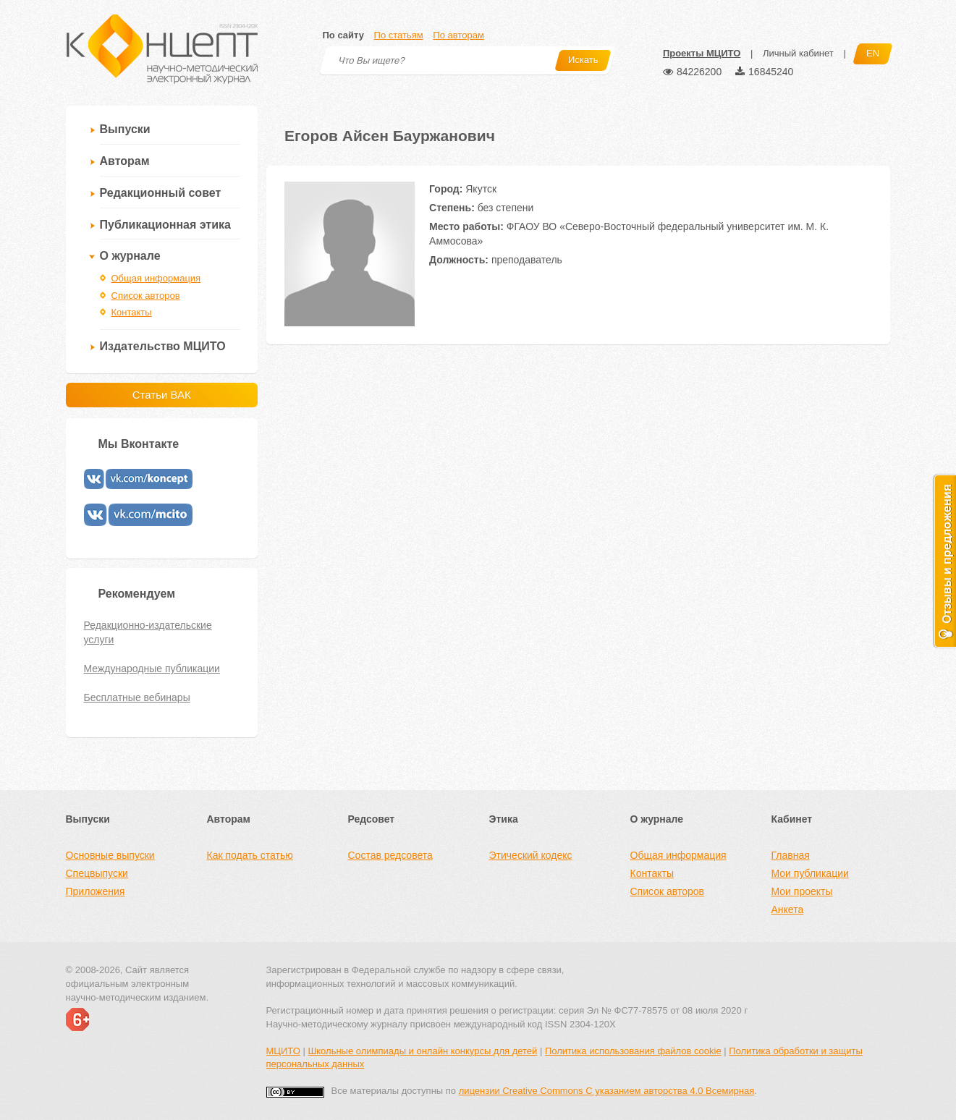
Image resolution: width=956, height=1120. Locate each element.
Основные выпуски (110, 855)
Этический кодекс (530, 855)
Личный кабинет (798, 53)
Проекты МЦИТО (701, 53)
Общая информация (156, 278)
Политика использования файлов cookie (633, 1050)
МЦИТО (283, 1050)
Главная (790, 855)
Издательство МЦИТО (163, 346)
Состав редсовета (390, 855)
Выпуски (125, 129)
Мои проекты (802, 891)
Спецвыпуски (97, 873)
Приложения (95, 891)
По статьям (398, 35)
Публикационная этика (165, 225)
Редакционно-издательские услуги (148, 632)
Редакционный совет (160, 193)
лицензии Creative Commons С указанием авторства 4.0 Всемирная (607, 1090)
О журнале (130, 256)
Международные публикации (152, 668)
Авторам (125, 161)
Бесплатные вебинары (137, 697)
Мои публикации (810, 873)
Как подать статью (250, 855)
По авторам (458, 35)
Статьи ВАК (161, 395)
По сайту (343, 35)
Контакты (131, 312)
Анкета (787, 909)
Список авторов (145, 295)
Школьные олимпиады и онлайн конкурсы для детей (422, 1050)
